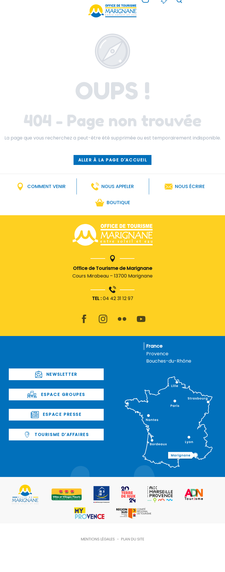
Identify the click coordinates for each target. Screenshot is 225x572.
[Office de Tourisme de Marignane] (112, 11)
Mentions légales (98, 539)
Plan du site (132, 539)
